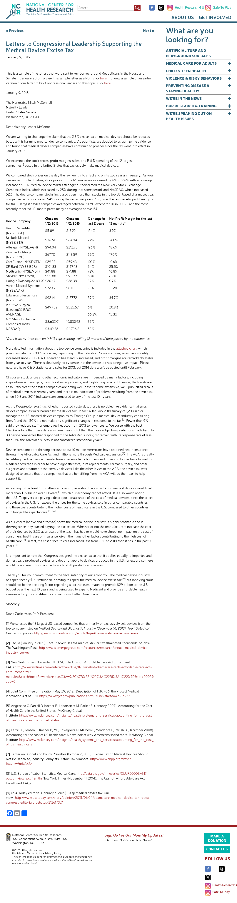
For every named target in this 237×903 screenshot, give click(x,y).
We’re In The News (198, 98)
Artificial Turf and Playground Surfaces (188, 53)
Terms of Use (34, 853)
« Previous (15, 30)
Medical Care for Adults (198, 63)
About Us (182, 17)
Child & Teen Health (198, 70)
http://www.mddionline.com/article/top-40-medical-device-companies (86, 633)
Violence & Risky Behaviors (198, 78)
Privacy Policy (53, 853)
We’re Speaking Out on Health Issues (198, 116)
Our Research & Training (198, 106)
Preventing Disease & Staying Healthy (198, 88)
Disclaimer (18, 853)
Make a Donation (217, 838)
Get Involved (215, 17)
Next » (148, 30)
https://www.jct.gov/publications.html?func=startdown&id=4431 (86, 696)
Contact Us (217, 849)
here (103, 78)
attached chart (126, 348)
